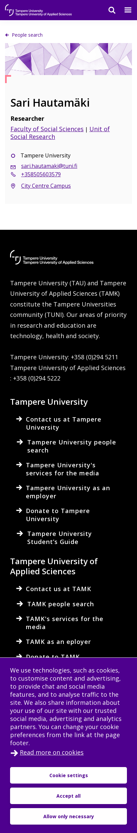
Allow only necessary (68, 816)
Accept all (68, 796)
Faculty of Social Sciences (47, 129)
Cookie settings (68, 775)
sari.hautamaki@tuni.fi (49, 166)
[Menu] (124, 10)
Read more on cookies (52, 752)
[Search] (108, 10)
